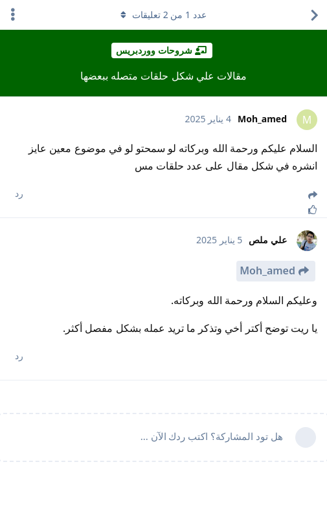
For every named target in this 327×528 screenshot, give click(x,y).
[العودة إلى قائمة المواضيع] (314, 15)
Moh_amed (267, 270)
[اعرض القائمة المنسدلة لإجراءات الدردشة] (13, 15)
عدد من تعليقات (163, 14)
